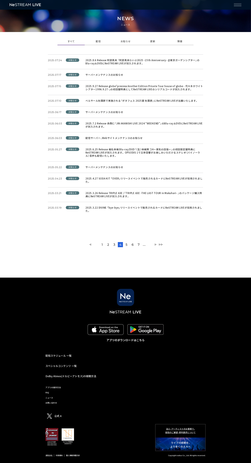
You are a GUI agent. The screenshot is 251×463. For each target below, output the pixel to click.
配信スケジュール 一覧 (58, 355)
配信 (98, 41)
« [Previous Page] (90, 244)
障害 (179, 41)
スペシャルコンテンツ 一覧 (61, 366)
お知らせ (126, 41)
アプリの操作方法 (53, 387)
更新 (152, 41)
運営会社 (49, 455)
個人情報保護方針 (73, 455)
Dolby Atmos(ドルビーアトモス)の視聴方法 (70, 376)
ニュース (49, 397)
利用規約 (59, 455)
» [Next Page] (155, 244)
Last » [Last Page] (160, 244)
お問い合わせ (51, 402)
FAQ (47, 392)
